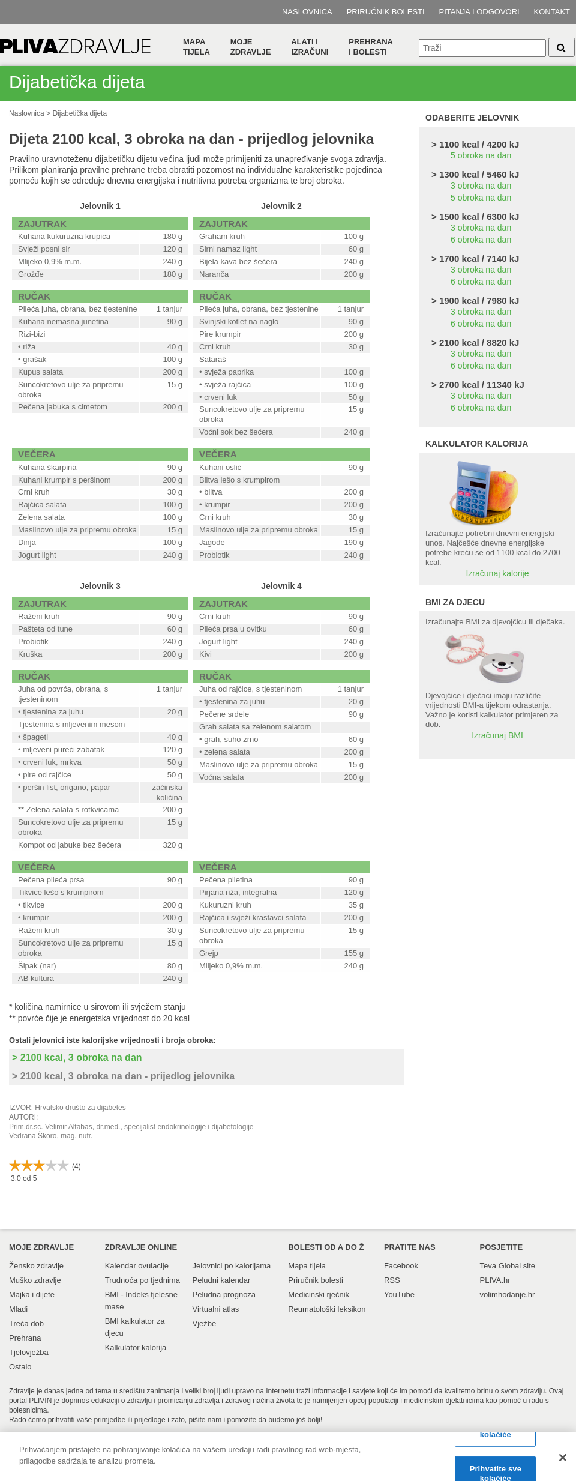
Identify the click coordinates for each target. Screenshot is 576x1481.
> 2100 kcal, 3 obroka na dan (77, 1057)
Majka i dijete (32, 1294)
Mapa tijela (196, 46)
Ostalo (20, 1366)
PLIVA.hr (495, 1280)
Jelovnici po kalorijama (232, 1265)
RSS (392, 1280)
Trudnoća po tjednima (142, 1280)
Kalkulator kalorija (136, 1347)
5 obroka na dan (481, 155)
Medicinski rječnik (318, 1294)
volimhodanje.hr (507, 1294)
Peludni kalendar (222, 1280)
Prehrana (25, 1337)
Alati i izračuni (309, 46)
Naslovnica (307, 11)
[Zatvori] (563, 1462)
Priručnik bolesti (386, 11)
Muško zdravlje (35, 1280)
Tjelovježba (29, 1352)
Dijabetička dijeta (79, 113)
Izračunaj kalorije (497, 573)
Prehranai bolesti (371, 46)
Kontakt (552, 11)
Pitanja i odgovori (479, 11)
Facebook (401, 1265)
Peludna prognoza (224, 1294)
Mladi (18, 1309)
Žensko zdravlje (36, 1265)
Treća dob (26, 1323)
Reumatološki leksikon (326, 1309)
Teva (488, 1265)
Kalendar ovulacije (137, 1265)
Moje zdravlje (250, 46)
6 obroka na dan (481, 239)
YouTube (399, 1294)
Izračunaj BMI (497, 735)
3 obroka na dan (481, 185)
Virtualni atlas (216, 1309)
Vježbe (205, 1323)
